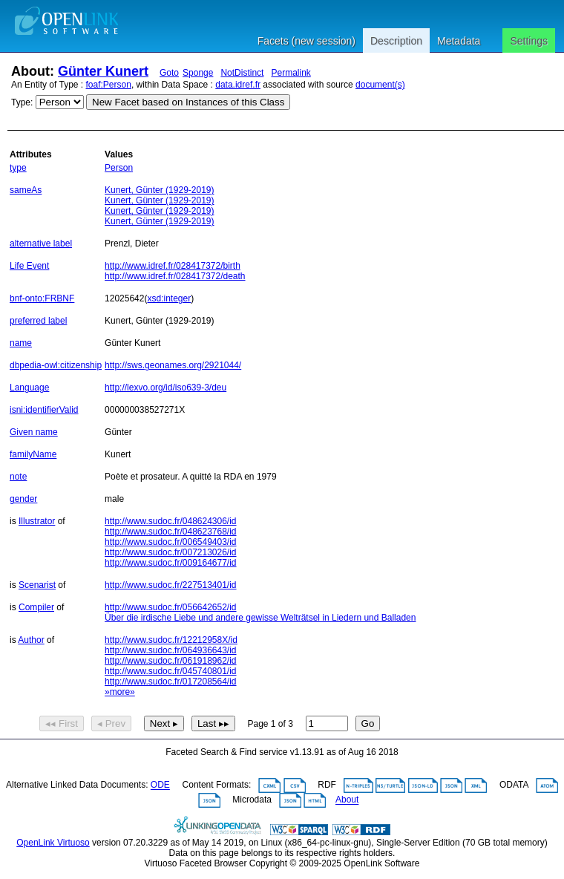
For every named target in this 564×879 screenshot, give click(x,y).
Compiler (36, 607)
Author (31, 640)
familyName (33, 454)
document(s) (380, 84)
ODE (160, 785)
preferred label (38, 321)
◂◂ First (61, 723)
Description (396, 41)
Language (29, 387)
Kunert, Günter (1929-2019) (159, 190)
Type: (22, 102)
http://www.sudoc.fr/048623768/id (170, 531)
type (18, 168)
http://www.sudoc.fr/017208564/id (170, 681)
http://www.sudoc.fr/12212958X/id (171, 640)
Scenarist (37, 585)
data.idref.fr (237, 84)
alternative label (41, 243)
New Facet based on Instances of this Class (188, 102)
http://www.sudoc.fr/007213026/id (170, 552)
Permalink (290, 73)
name (21, 343)
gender (23, 499)
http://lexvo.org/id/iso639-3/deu (165, 387)
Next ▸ (164, 723)
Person (119, 168)
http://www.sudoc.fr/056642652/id (170, 607)
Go (368, 723)
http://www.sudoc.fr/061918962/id (170, 661)
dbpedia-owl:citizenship (56, 365)
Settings (529, 41)
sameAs (26, 190)
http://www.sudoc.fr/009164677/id (170, 563)
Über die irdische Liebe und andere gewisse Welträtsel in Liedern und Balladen (260, 617)
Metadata (458, 41)
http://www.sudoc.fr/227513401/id (170, 585)
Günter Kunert (103, 71)
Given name (34, 432)
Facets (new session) (306, 41)
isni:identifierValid (44, 410)
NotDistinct (241, 73)
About (346, 800)
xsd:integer (169, 298)
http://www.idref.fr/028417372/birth (172, 266)
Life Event (29, 266)
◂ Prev (111, 723)
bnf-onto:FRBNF (42, 298)
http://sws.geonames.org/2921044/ (173, 365)
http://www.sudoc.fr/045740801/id (170, 671)
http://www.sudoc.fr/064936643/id (170, 650)
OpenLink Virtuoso (53, 842)
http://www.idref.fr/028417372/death (175, 276)
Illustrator (37, 521)
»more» (120, 692)
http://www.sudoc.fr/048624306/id (170, 521)
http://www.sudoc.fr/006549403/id (170, 542)
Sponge (198, 73)
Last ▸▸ (213, 723)
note (18, 476)
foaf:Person (108, 84)
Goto (169, 73)
